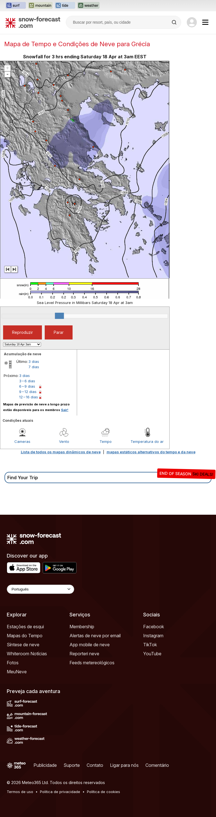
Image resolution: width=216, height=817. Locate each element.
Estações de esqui (25, 626)
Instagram (153, 635)
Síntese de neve (23, 644)
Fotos (13, 662)
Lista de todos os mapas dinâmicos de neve (61, 452)
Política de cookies (103, 791)
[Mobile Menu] (205, 22)
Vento (64, 441)
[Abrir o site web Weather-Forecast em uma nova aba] (88, 5)
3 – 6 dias (27, 381)
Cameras (22, 441)
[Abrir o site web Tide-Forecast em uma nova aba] (65, 5)
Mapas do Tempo (24, 635)
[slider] (59, 316)
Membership (81, 626)
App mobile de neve (89, 644)
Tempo (106, 441)
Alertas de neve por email (95, 635)
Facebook (153, 626)
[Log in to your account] (192, 22)
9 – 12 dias (28, 391)
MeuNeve (17, 671)
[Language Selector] (40, 589)
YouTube (152, 653)
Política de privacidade (60, 791)
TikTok (150, 644)
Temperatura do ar (147, 441)
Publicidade (45, 765)
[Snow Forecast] (33, 22)
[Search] (174, 22)
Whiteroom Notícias (27, 653)
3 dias (33, 361)
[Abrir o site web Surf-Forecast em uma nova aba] (16, 5)
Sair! (64, 410)
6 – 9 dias (27, 386)
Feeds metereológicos (91, 662)
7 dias (33, 367)
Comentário (157, 765)
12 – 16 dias (28, 397)
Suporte (72, 765)
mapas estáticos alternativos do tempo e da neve (151, 452)
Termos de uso (20, 791)
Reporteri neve (84, 653)
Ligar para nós (124, 765)
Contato (95, 765)
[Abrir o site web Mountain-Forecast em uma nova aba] (40, 5)
